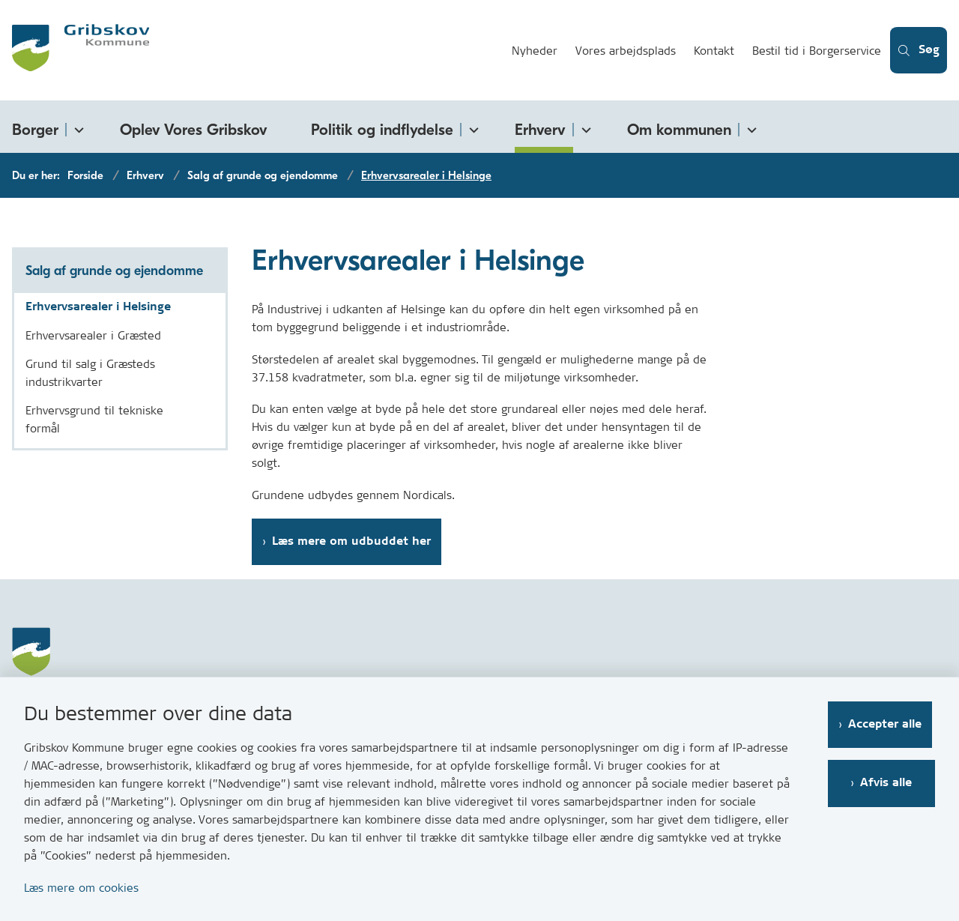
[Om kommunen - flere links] (749, 127)
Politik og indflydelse (382, 130)
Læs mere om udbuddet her (351, 541)
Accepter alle (888, 724)
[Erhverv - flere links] (583, 127)
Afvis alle (888, 783)
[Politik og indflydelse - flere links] (471, 127)
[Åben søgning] (916, 50)
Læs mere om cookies (81, 888)
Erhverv (540, 130)
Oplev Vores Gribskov (193, 130)
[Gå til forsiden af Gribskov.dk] (248, 50)
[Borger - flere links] (76, 127)
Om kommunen (679, 130)
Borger (35, 130)
